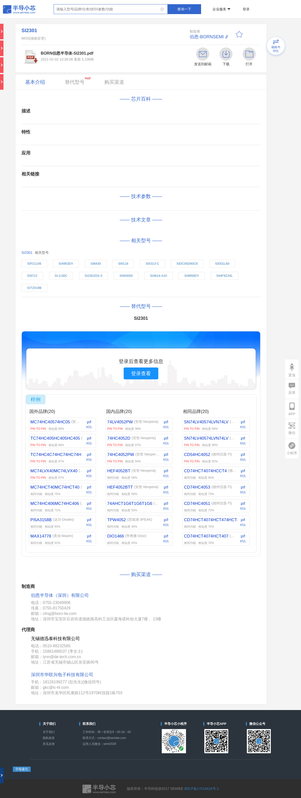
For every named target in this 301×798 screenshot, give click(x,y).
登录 (246, 9)
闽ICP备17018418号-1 (201, 789)
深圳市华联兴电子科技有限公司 (62, 674)
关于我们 (49, 732)
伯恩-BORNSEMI (207, 36)
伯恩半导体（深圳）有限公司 (60, 595)
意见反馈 (49, 744)
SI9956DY (191, 276)
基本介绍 (35, 82)
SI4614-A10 (158, 276)
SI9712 (32, 276)
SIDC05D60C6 (187, 263)
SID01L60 (222, 263)
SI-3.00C (61, 276)
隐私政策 (49, 738)
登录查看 (141, 373)
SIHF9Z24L (224, 276)
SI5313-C (152, 263)
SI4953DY (66, 263)
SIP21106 (34, 263)
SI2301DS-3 (93, 276)
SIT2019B (34, 288)
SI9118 (123, 263)
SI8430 (96, 263)
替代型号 (78, 80)
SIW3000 (126, 276)
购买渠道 (114, 82)
